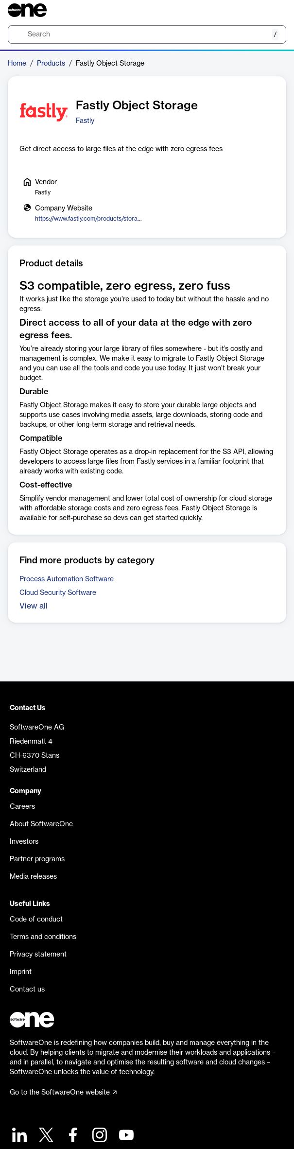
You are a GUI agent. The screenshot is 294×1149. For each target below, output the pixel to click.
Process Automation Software (66, 579)
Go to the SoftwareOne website (63, 1092)
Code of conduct (36, 919)
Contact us (27, 989)
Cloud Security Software (57, 593)
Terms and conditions (43, 937)
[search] (147, 34)
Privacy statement (38, 954)
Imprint (21, 972)
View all (33, 606)
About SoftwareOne (41, 824)
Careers (22, 806)
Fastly (85, 121)
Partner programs (37, 859)
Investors (24, 841)
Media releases (33, 876)
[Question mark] (272, 10)
